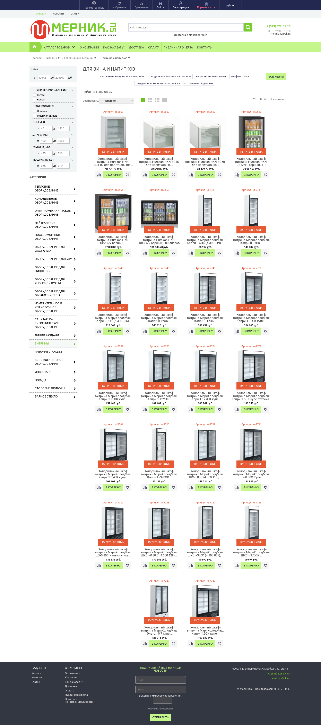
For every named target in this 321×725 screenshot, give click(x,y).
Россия (39, 99)
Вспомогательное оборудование (55, 361)
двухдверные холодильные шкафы (158, 83)
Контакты (204, 47)
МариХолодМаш (45, 115)
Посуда (55, 380)
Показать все (278, 99)
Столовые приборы (55, 388)
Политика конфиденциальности (79, 700)
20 (254, 99)
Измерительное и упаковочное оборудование (55, 307)
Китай (39, 95)
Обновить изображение (160, 708)
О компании (89, 47)
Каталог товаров (60, 47)
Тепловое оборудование (55, 188)
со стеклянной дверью (198, 83)
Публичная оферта (178, 47)
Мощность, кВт (53, 159)
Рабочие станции (48, 351)
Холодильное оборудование (55, 200)
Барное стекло (55, 396)
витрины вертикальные (211, 76)
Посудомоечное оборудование (55, 236)
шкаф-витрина (240, 76)
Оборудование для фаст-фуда (55, 248)
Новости (58, 13)
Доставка (136, 47)
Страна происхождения (53, 90)
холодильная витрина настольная (169, 76)
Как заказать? (114, 47)
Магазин (41, 13)
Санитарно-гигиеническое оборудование (55, 323)
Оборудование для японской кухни (55, 281)
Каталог (36, 673)
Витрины (55, 343)
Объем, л (53, 122)
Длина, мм (53, 134)
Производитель (53, 106)
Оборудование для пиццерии (55, 269)
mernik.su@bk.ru (279, 678)
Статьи (75, 13)
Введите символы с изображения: (160, 695)
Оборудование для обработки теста (55, 293)
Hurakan (40, 111)
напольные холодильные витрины (122, 76)
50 (265, 99)
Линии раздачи (55, 335)
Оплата (153, 47)
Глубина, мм (53, 147)
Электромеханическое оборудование (55, 212)
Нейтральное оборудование (55, 224)
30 (260, 99)
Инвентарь (55, 372)
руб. (230, 5)
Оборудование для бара (55, 259)
